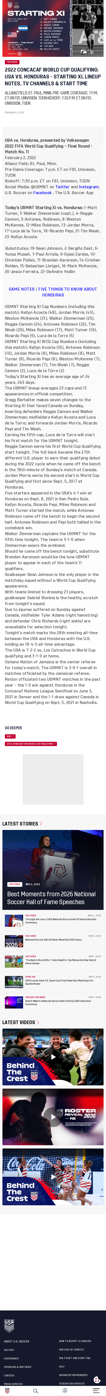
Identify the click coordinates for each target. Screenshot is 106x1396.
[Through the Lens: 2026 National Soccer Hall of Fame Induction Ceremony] (14, 921)
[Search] (36, 1391)
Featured (12, 62)
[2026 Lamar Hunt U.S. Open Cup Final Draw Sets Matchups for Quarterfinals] (14, 982)
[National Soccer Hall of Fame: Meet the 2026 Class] (14, 941)
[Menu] (96, 1389)
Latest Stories (22, 823)
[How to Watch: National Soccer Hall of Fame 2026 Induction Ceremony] (14, 1002)
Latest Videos (20, 1022)
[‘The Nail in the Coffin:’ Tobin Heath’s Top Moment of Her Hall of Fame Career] (14, 962)
